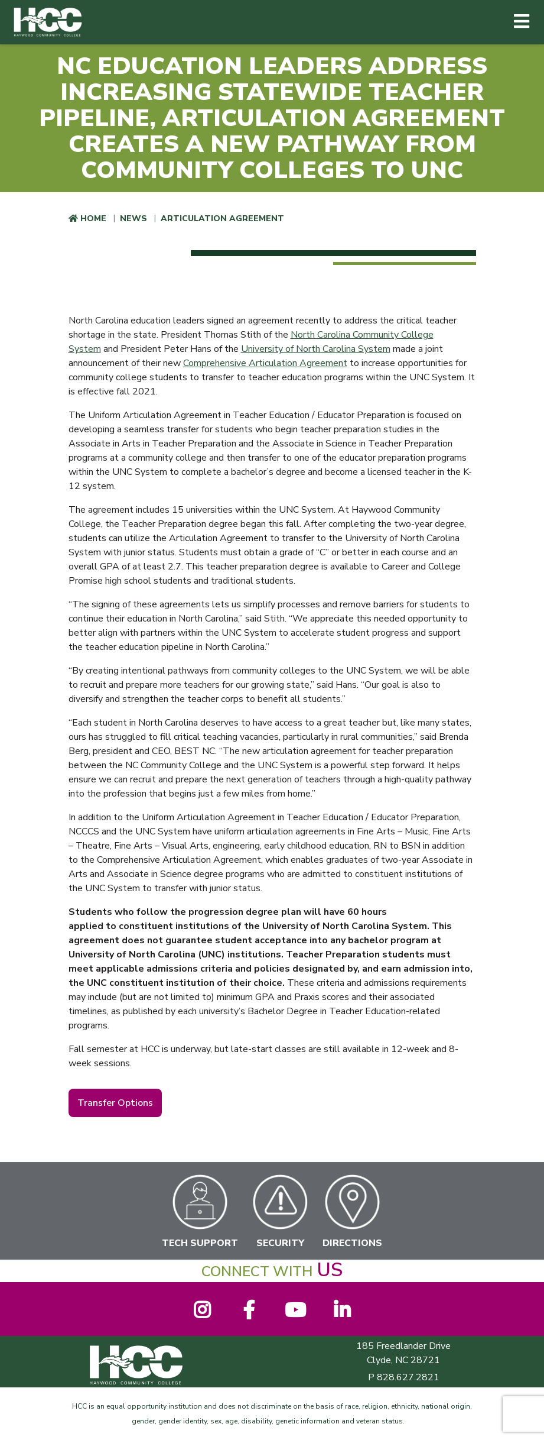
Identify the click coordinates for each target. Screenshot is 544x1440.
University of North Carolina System (315, 348)
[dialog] (508, 1404)
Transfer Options (115, 1102)
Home (93, 218)
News (133, 218)
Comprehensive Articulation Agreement (265, 363)
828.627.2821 (408, 1377)
